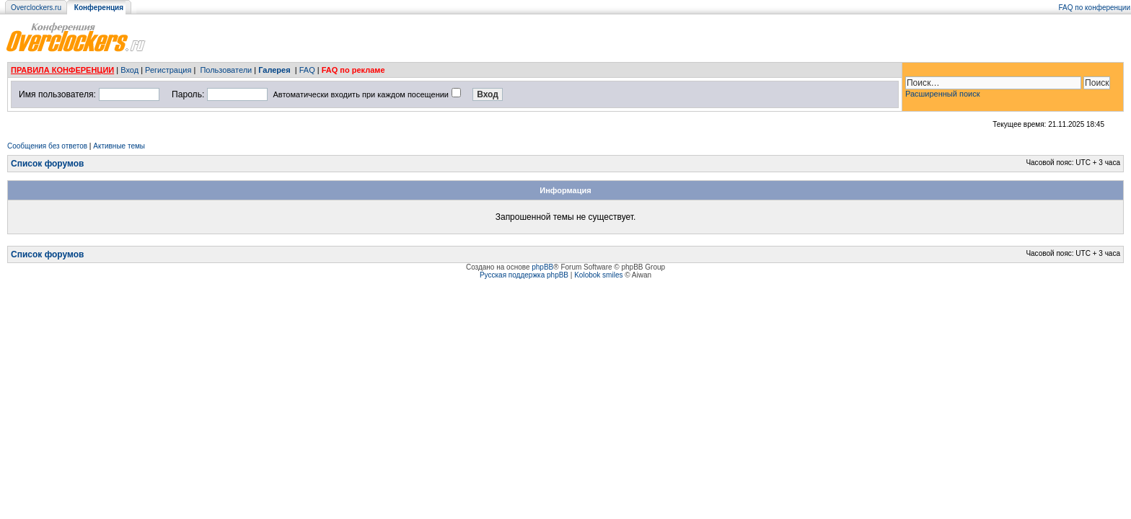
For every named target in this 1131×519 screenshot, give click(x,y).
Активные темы (119, 146)
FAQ (307, 70)
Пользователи (226, 70)
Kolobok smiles (598, 275)
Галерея (274, 70)
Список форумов (47, 164)
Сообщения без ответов (47, 146)
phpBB (542, 267)
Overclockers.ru (36, 8)
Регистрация (168, 70)
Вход (129, 70)
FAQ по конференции (1094, 8)
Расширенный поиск (942, 93)
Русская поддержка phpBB (524, 275)
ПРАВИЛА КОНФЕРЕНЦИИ (62, 70)
